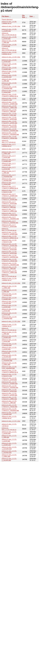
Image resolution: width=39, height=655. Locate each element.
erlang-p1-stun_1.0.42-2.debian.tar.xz (9, 53)
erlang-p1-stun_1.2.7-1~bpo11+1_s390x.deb (9, 210)
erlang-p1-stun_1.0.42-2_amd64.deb (9, 68)
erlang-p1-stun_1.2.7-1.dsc (10, 149)
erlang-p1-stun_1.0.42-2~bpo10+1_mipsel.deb (9, 137)
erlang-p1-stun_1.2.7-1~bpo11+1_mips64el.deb (10, 218)
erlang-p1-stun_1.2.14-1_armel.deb (9, 310)
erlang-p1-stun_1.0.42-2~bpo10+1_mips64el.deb (10, 133)
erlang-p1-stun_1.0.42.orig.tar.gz (9, 49)
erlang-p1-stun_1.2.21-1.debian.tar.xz (9, 417)
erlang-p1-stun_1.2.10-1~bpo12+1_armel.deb (9, 248)
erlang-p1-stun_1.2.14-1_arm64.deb (9, 306)
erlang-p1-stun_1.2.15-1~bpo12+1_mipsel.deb (9, 405)
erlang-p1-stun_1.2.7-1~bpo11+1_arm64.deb (9, 198)
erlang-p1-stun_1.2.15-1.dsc (11, 321)
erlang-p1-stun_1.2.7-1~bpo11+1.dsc (9, 191)
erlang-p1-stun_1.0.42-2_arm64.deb (9, 60)
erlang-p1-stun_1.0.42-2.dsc (11, 57)
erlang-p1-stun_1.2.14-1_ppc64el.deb (9, 294)
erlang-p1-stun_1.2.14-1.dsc (11, 283)
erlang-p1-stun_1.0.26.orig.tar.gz (9, 34)
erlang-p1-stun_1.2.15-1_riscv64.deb (9, 356)
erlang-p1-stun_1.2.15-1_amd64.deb (9, 336)
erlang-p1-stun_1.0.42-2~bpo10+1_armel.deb (9, 126)
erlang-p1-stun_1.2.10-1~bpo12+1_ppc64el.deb (10, 256)
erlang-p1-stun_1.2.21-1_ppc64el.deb (9, 451)
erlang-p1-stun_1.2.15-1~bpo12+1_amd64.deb (9, 382)
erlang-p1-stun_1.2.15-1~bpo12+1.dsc (9, 375)
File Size (23, 16)
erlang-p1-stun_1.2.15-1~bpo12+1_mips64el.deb (10, 409)
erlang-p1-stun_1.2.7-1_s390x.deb (9, 152)
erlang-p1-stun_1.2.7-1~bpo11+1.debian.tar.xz (10, 187)
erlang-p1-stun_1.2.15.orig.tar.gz (9, 329)
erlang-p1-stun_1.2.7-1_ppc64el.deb (9, 179)
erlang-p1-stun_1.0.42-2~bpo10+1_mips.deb (9, 114)
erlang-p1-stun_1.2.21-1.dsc (11, 421)
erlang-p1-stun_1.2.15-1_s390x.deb (9, 363)
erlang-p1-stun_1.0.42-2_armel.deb (9, 72)
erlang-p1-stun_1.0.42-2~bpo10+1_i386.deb (9, 110)
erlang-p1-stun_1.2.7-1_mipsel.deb (9, 183)
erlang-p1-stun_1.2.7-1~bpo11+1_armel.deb (9, 225)
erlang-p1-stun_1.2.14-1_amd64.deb (9, 298)
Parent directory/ (7, 19)
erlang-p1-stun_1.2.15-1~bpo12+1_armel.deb (9, 390)
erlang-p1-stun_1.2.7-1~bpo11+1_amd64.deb (9, 195)
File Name (5, 16)
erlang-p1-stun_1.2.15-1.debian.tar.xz (9, 325)
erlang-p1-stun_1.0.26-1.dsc (11, 26)
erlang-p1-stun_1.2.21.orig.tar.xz (9, 428)
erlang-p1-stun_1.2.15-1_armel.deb (9, 340)
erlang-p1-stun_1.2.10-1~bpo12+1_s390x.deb (9, 271)
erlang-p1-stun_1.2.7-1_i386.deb (9, 172)
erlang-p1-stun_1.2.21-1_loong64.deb (9, 448)
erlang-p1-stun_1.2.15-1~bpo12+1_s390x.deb (9, 398)
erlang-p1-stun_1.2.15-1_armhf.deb (9, 352)
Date (31, 16)
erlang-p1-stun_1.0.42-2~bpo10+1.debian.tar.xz (10, 95)
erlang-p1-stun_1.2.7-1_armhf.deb (9, 156)
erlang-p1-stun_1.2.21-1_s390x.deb (9, 455)
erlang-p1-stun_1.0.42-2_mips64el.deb (9, 87)
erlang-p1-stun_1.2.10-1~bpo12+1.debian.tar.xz (10, 237)
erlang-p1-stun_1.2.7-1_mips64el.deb (9, 175)
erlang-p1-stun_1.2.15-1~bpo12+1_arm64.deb (9, 394)
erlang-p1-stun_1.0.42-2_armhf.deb (9, 83)
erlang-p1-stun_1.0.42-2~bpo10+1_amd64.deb (9, 103)
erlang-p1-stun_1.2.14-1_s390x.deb (9, 287)
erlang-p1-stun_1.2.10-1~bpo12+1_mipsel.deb (9, 260)
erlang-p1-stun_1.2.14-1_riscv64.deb (9, 302)
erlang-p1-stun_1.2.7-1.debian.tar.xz (9, 145)
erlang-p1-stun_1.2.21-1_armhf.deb (9, 440)
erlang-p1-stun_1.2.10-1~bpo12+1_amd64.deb (9, 233)
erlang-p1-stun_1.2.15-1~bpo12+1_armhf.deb (9, 379)
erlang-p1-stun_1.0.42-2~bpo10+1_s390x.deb (9, 106)
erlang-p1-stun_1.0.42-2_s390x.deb (9, 64)
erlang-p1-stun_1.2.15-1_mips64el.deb (9, 359)
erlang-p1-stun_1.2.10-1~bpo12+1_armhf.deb (9, 252)
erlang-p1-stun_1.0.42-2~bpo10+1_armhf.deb (9, 118)
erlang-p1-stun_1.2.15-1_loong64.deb (9, 413)
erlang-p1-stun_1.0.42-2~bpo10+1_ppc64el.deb (10, 129)
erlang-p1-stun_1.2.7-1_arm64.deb (9, 164)
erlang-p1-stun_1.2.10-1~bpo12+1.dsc (9, 241)
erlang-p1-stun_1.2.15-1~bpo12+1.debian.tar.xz (10, 371)
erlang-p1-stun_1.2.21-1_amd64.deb (9, 444)
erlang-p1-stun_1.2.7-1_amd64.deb (9, 160)
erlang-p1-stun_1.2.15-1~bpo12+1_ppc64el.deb (10, 386)
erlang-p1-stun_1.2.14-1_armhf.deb (9, 313)
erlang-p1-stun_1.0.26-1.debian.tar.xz (9, 22)
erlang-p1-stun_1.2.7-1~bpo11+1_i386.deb (9, 206)
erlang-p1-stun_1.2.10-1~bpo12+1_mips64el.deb (10, 264)
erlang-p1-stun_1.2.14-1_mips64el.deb (9, 317)
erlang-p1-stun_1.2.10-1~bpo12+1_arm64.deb (9, 244)
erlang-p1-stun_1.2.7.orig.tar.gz (9, 141)
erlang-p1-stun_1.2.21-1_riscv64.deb (9, 459)
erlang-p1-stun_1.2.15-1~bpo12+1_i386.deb (9, 402)
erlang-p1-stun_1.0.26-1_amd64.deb (9, 30)
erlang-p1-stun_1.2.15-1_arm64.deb (9, 348)
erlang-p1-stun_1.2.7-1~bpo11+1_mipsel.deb (9, 214)
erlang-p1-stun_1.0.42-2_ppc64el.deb (9, 76)
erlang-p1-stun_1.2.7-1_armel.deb (9, 168)
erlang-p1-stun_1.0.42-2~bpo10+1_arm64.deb (9, 122)
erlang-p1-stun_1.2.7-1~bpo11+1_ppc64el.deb (10, 221)
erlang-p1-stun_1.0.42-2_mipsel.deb (9, 91)
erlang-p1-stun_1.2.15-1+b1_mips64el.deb (9, 367)
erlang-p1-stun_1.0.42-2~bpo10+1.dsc (9, 99)
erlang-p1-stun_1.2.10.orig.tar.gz (9, 229)
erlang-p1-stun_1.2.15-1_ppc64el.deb (9, 344)
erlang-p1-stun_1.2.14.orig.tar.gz (9, 275)
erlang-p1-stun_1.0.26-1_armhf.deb (9, 45)
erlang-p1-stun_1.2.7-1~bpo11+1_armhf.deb (9, 202)
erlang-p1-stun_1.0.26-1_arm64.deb (9, 37)
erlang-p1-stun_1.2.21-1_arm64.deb (9, 432)
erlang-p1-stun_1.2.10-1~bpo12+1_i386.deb (9, 267)
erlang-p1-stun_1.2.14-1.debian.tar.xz (9, 279)
